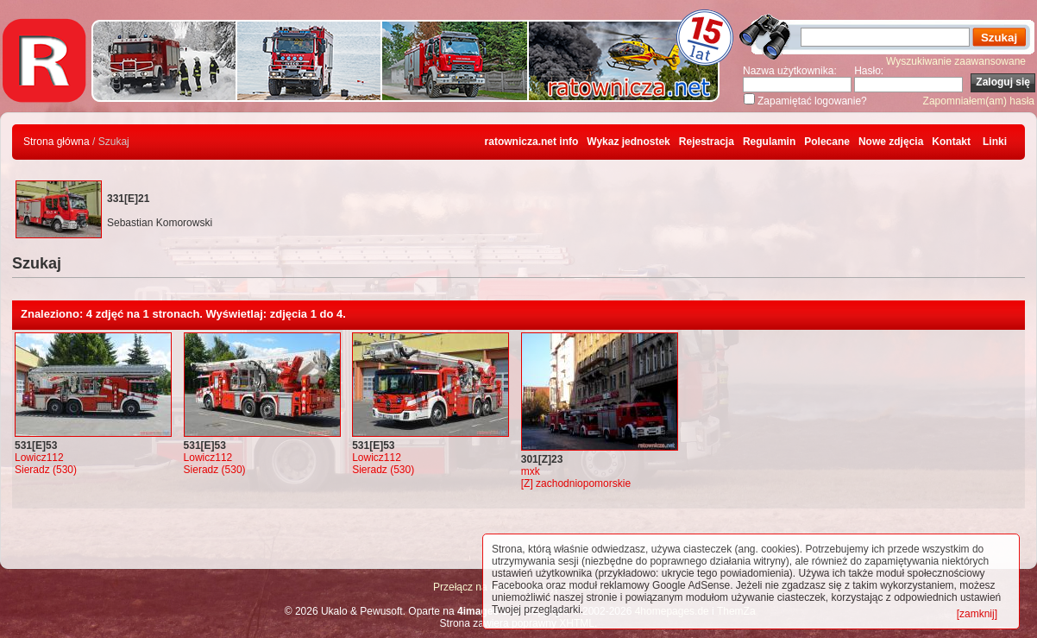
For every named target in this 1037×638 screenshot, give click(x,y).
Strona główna (56, 142)
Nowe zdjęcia (890, 142)
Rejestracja (706, 142)
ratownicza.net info (532, 142)
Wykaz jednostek (628, 142)
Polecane (827, 142)
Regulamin (769, 142)
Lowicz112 (39, 458)
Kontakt (951, 142)
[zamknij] (977, 614)
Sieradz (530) (46, 470)
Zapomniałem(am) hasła (978, 101)
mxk (530, 471)
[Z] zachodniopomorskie (576, 483)
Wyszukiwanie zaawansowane (956, 61)
